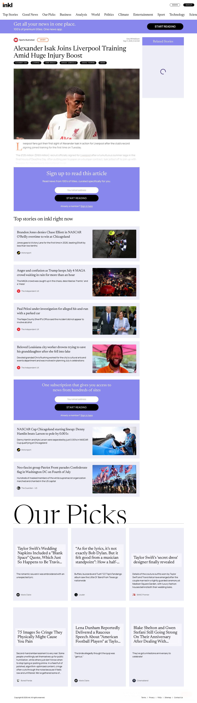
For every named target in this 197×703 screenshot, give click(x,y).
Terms (143, 697)
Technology (177, 14)
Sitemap (168, 697)
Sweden (102, 63)
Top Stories (10, 14)
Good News (30, 14)
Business (65, 14)
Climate (123, 14)
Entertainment (143, 14)
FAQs (160, 697)
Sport (161, 14)
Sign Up (189, 5)
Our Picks (48, 14)
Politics (109, 14)
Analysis (81, 14)
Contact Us (178, 697)
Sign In (175, 5)
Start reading (165, 26)
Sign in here (87, 206)
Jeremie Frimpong (88, 63)
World (95, 14)
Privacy (151, 697)
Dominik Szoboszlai (68, 63)
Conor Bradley (50, 63)
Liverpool (36, 63)
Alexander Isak (21, 63)
